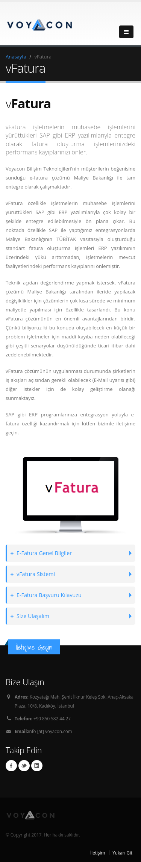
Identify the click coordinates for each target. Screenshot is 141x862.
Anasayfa (16, 56)
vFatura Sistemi (33, 574)
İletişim (97, 853)
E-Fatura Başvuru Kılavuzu (46, 595)
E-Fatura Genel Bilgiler (41, 553)
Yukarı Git (122, 853)
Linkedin (36, 765)
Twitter (24, 765)
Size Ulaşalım (30, 616)
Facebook (11, 765)
